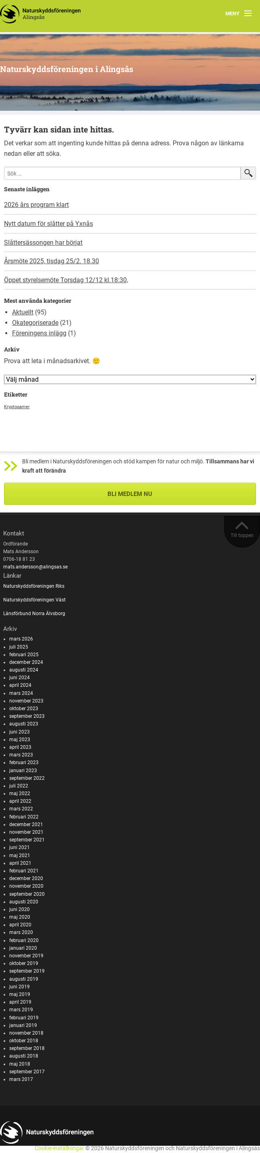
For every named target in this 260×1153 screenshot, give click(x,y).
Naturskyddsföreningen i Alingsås (66, 69)
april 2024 (20, 685)
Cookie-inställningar (59, 1148)
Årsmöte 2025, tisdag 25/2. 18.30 (51, 261)
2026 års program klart (36, 205)
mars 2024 (21, 693)
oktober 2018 (23, 1040)
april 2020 (20, 925)
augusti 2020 (23, 902)
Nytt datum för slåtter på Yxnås (48, 223)
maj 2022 (19, 793)
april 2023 (20, 747)
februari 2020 (24, 940)
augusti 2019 (23, 979)
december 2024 (26, 662)
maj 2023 (19, 739)
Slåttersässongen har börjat (43, 242)
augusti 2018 (23, 1056)
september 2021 (27, 840)
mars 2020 (21, 932)
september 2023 (27, 716)
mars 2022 (21, 809)
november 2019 (26, 956)
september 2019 (27, 971)
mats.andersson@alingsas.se (35, 567)
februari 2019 (24, 1018)
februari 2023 (24, 762)
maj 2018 (19, 1064)
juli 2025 (18, 647)
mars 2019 (21, 1009)
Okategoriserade (35, 322)
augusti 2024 (23, 670)
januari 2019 (23, 1025)
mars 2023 (21, 755)
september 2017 (27, 1071)
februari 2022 (24, 817)
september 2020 (27, 894)
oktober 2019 (23, 963)
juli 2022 (18, 786)
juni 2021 (19, 847)
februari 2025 (24, 654)
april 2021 (20, 863)
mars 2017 (21, 1079)
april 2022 (20, 801)
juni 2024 (19, 677)
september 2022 (27, 778)
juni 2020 (19, 909)
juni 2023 (19, 732)
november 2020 (26, 886)
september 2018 (27, 1048)
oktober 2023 (23, 708)
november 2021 (26, 832)
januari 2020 (23, 948)
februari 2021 (24, 871)
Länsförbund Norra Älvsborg (34, 613)
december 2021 (26, 824)
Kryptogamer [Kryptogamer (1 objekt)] (17, 406)
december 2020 (26, 878)
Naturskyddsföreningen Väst (34, 600)
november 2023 (26, 701)
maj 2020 (19, 917)
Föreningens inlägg (39, 333)
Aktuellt (22, 312)
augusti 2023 (23, 724)
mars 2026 (21, 639)
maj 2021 (19, 855)
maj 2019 (19, 994)
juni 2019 (19, 987)
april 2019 (20, 1002)
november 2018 (26, 1033)
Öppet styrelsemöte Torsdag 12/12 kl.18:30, (66, 280)
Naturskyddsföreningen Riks (34, 586)
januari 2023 (23, 770)
